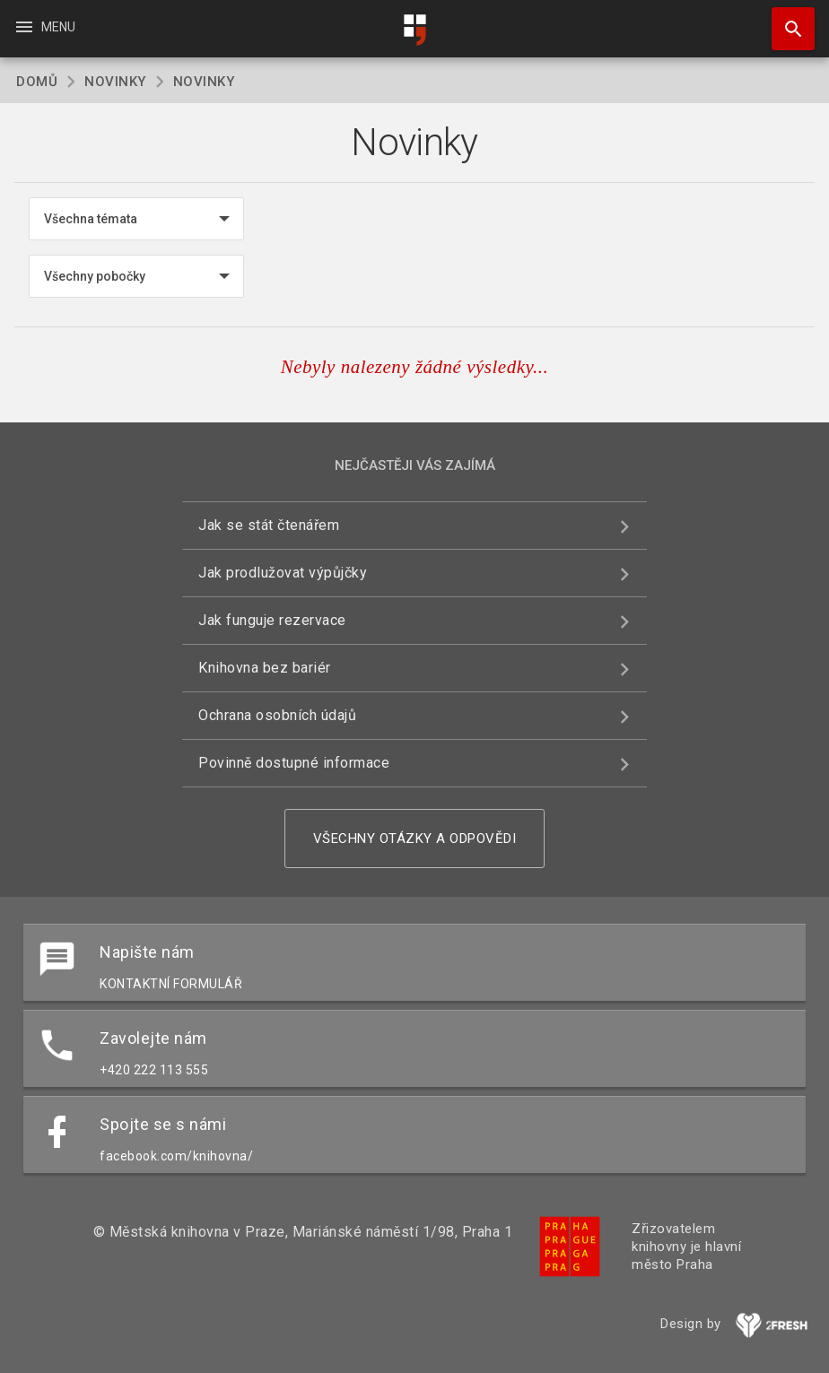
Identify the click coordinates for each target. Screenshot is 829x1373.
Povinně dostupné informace (293, 762)
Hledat (785, 19)
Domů (36, 82)
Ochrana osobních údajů (277, 715)
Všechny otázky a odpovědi (415, 838)
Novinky (115, 82)
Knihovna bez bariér (264, 667)
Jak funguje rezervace (272, 620)
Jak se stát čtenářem (268, 525)
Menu (44, 27)
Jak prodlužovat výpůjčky (282, 572)
